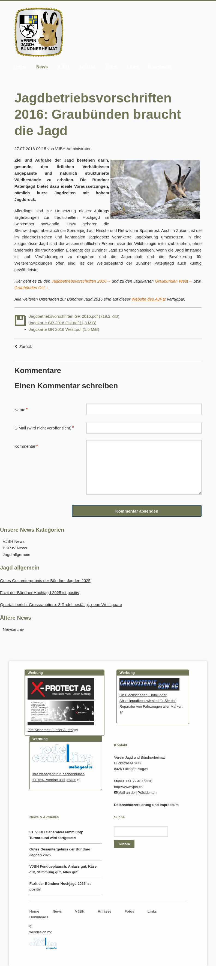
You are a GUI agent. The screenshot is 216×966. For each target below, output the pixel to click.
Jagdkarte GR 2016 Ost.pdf (63, 322)
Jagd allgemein (16, 554)
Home (20, 67)
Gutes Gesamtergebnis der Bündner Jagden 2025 (45, 580)
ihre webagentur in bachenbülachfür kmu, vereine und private (62, 774)
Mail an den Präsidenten (137, 793)
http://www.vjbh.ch (128, 787)
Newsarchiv (13, 629)
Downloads (159, 67)
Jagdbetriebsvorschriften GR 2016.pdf (74, 316)
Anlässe (87, 67)
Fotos (111, 67)
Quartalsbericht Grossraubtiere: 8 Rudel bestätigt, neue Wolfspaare (61, 604)
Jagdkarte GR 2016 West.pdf (64, 329)
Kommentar (26, 445)
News (42, 67)
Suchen (124, 844)
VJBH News (14, 541)
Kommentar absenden (136, 511)
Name (23, 409)
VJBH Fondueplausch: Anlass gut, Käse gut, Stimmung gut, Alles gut (63, 869)
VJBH (63, 67)
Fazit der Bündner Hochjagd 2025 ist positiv (39, 592)
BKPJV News (15, 548)
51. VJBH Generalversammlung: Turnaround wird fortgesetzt (56, 835)
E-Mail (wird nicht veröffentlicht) (44, 427)
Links (133, 67)
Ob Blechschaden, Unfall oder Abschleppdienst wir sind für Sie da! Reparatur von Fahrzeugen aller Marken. (151, 697)
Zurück (25, 346)
